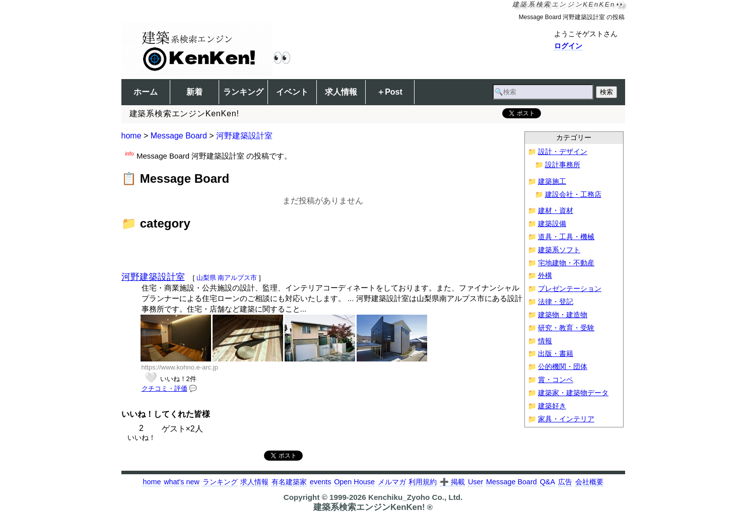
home (131, 135)
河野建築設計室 (244, 135)
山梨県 (206, 277)
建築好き (552, 406)
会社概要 (589, 482)
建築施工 (552, 181)
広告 (565, 482)
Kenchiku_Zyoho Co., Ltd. (415, 497)
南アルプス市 (237, 277)
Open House (354, 482)
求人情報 (341, 92)
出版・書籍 (555, 353)
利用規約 (423, 482)
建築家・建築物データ (573, 393)
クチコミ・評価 (164, 388)
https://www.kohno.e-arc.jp (180, 367)
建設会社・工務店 (573, 194)
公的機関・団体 (562, 367)
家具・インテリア (566, 419)
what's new (181, 482)
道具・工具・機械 (566, 237)
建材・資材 (555, 210)
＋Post (389, 92)
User (475, 482)
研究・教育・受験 (566, 328)
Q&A (547, 482)
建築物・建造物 (562, 315)
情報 (545, 341)
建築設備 (552, 224)
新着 (194, 92)
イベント (292, 92)
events (320, 482)
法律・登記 (555, 302)
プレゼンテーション (569, 288)
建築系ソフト (559, 250)
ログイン (568, 46)
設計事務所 (562, 165)
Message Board (179, 135)
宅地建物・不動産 (566, 263)
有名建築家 (289, 482)
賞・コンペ (555, 380)
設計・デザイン (562, 152)
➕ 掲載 (452, 482)
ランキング (243, 92)
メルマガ (392, 482)
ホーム (145, 92)
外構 (545, 275)
